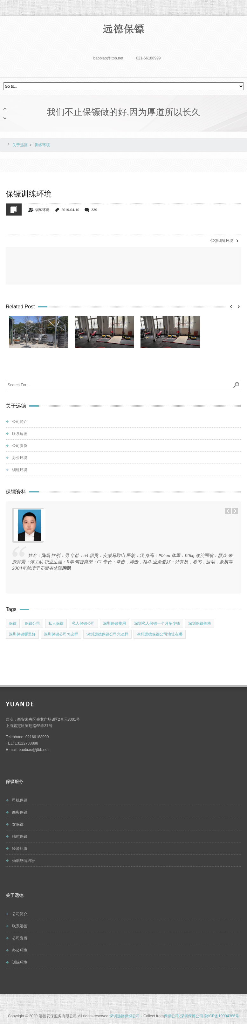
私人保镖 (56, 623)
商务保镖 (19, 812)
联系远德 (19, 433)
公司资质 (19, 445)
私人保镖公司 (83, 623)
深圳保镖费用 (114, 623)
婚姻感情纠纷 (23, 860)
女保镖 (18, 824)
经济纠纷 (19, 848)
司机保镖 (19, 800)
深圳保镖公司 (191, 1016)
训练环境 (42, 210)
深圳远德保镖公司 (124, 1016)
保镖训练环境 (221, 240)
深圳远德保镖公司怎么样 (107, 634)
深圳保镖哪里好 (22, 634)
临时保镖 (19, 836)
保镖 (13, 623)
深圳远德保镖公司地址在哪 (159, 634)
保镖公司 (32, 623)
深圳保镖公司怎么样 (61, 634)
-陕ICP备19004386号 (221, 1016)
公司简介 (19, 421)
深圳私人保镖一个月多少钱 (157, 623)
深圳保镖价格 (199, 623)
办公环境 (19, 458)
